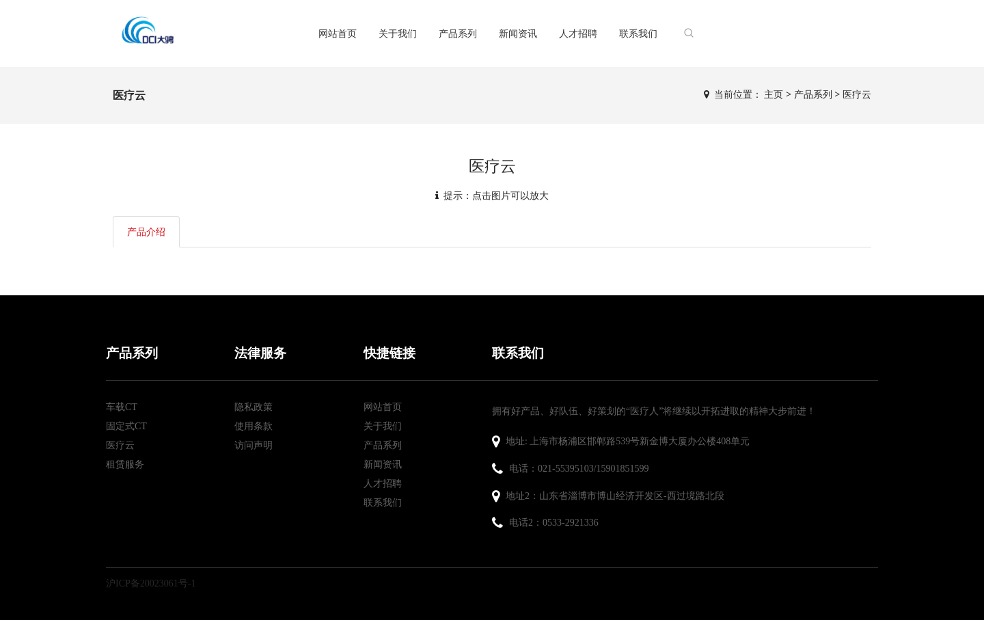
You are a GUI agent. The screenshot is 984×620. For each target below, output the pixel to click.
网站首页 (337, 33)
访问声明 (253, 445)
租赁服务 (125, 464)
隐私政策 (253, 407)
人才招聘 (578, 33)
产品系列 (458, 33)
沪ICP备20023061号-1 (150, 583)
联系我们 (638, 33)
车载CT (121, 407)
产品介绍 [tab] (146, 231)
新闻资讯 (518, 33)
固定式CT (126, 426)
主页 (773, 93)
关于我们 (398, 33)
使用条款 (253, 426)
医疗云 (857, 93)
